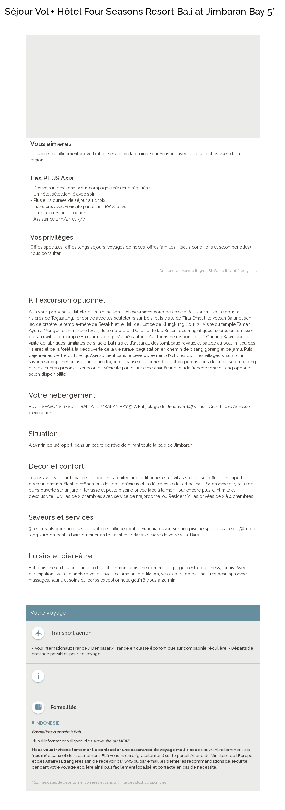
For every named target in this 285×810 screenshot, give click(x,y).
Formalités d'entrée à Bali (56, 732)
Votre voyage (48, 612)
